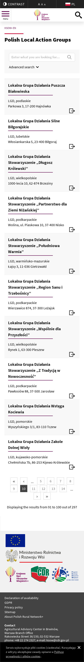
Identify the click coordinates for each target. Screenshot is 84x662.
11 (33, 488)
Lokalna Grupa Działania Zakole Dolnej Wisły (35, 444)
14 (63, 488)
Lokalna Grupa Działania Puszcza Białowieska (36, 88)
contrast (14, 4)
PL (70, 4)
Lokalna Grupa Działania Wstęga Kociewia (36, 409)
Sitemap (9, 612)
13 (53, 488)
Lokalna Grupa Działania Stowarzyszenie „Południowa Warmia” (34, 245)
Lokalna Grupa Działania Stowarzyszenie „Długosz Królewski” (30, 162)
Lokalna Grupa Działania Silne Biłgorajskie (34, 123)
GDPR (8, 603)
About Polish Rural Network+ (23, 617)
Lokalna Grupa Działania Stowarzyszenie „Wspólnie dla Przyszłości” (34, 328)
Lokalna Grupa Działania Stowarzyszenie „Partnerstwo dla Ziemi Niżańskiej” (37, 204)
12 (43, 488)
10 (24, 488)
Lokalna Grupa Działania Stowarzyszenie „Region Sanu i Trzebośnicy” (35, 287)
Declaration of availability (21, 598)
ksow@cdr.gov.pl (57, 640)
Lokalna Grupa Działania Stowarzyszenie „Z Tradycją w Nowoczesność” (34, 370)
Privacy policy (13, 607)
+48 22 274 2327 (25, 640)
